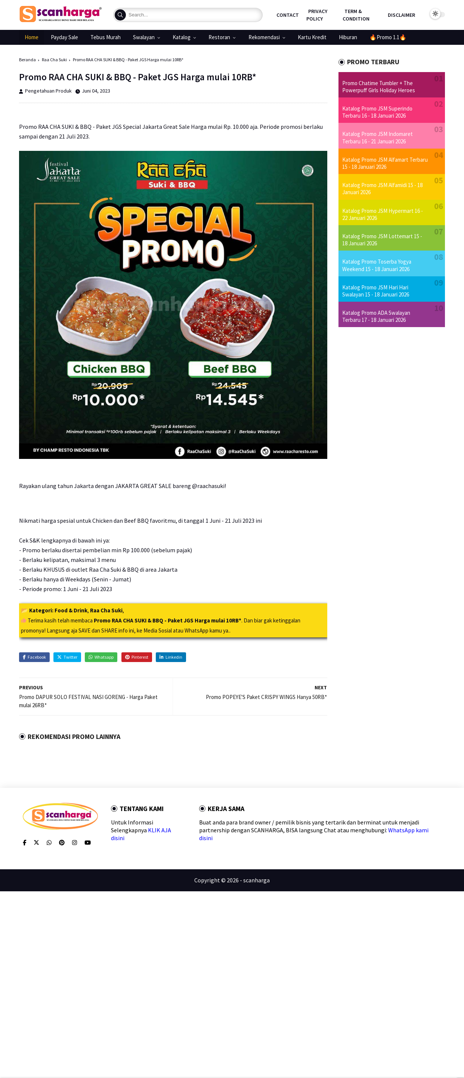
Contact (287, 15)
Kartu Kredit (312, 37)
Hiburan (348, 37)
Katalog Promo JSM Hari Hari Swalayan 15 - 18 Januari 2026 (375, 291)
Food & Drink (71, 610)
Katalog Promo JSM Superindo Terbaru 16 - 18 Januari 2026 (377, 112)
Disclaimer (401, 15)
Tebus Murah (105, 37)
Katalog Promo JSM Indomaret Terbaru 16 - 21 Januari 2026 (377, 137)
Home (31, 37)
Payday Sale (64, 37)
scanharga (256, 880)
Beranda (27, 59)
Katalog (182, 37)
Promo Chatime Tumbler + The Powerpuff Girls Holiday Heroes (378, 87)
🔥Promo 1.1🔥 (387, 37)
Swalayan (144, 37)
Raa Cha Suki (54, 59)
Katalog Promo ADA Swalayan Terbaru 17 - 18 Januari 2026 (376, 316)
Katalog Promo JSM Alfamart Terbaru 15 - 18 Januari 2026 (385, 163)
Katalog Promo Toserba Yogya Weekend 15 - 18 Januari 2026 (376, 265)
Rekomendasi (264, 37)
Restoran (219, 37)
